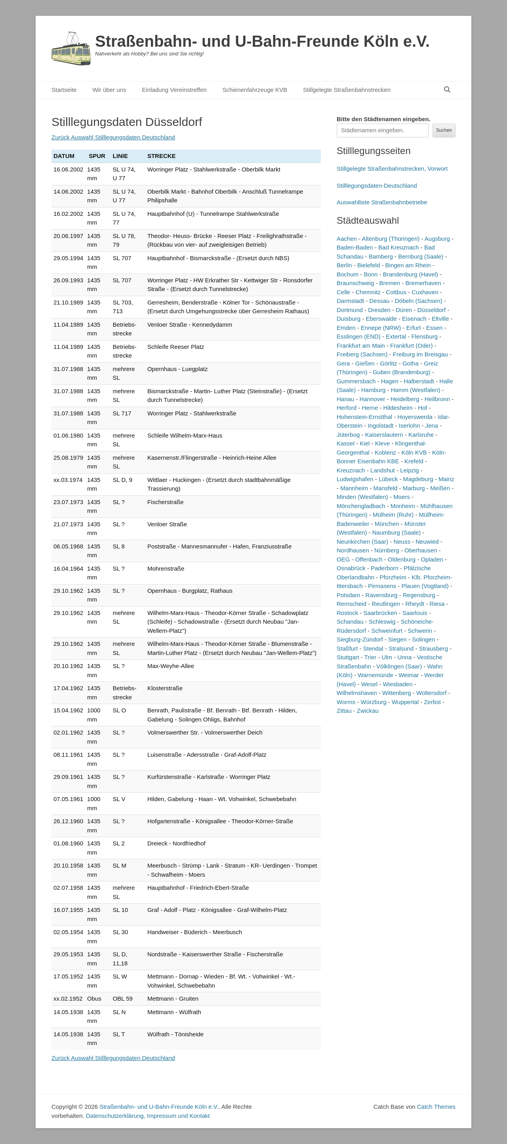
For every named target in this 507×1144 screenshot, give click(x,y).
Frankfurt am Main (361, 345)
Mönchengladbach (361, 506)
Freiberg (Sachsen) (362, 354)
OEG (343, 559)
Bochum (347, 274)
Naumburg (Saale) (396, 532)
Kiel (365, 443)
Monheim (403, 506)
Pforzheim (392, 577)
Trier (370, 657)
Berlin (344, 265)
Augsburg (437, 238)
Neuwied (427, 541)
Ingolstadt (380, 425)
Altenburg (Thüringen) (390, 238)
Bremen (389, 283)
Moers (401, 496)
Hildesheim (398, 407)
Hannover (372, 399)
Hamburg (373, 389)
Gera (343, 363)
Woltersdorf (431, 692)
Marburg (414, 488)
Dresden (379, 309)
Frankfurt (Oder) (411, 345)
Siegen (397, 639)
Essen (434, 327)
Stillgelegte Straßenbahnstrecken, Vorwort (392, 168)
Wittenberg (396, 692)
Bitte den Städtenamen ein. (384, 119)
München (387, 523)
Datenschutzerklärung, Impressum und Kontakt (148, 1115)
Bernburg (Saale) (420, 256)
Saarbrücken (380, 612)
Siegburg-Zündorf (360, 639)
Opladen (432, 559)
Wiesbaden (397, 684)
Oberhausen (420, 550)
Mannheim (354, 488)
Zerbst (432, 702)
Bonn (370, 274)
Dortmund (350, 309)
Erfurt (413, 327)
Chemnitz (368, 292)
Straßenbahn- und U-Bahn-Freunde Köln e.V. (262, 41)
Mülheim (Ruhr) (393, 514)
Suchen (444, 130)
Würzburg (374, 702)
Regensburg (419, 595)
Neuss (401, 541)
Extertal (396, 336)
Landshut (382, 470)
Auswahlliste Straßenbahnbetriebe (382, 202)
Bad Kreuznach (398, 247)
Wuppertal (405, 702)
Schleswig (382, 621)
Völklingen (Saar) (399, 666)
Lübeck (388, 479)
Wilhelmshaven (357, 692)
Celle (343, 292)
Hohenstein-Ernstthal (364, 416)
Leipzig (409, 470)
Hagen (389, 381)
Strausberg (433, 648)
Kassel (346, 443)
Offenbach (369, 559)
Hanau (345, 399)
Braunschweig (355, 283)
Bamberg (381, 256)
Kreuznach (351, 470)
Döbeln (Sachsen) (418, 300)
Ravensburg (382, 595)
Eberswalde (381, 318)
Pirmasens (382, 585)
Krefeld (413, 461)
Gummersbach (356, 381)
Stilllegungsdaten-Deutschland (377, 185)
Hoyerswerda (414, 416)
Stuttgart (348, 657)
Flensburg (424, 336)
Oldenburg (402, 559)
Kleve (382, 443)
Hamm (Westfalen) (415, 389)
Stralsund (401, 648)
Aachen (347, 238)
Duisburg (348, 318)
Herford (346, 407)
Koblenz (385, 452)
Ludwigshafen (355, 479)
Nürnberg (386, 550)
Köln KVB (414, 452)
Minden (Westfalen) (362, 496)
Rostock (347, 612)
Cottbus (396, 292)
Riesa (436, 603)
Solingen (423, 639)
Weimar (408, 675)
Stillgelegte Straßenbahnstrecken (347, 89)
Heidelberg (405, 399)
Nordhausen (353, 550)
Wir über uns (109, 89)
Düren (404, 309)
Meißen (440, 488)
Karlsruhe (421, 434)
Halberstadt (419, 381)
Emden (346, 327)
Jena (431, 425)
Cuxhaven (425, 292)
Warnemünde (375, 675)
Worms (346, 702)
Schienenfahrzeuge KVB (255, 89)
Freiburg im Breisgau (420, 354)
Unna (404, 657)
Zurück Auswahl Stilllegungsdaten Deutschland (113, 137)
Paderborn (384, 568)
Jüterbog (348, 434)
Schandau (350, 621)
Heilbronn (437, 399)
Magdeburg (418, 479)
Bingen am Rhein (408, 265)
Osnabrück (351, 568)
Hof (422, 407)
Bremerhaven (423, 283)
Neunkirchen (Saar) (362, 541)
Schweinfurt (387, 630)
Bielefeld (368, 265)
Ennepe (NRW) (381, 327)
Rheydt (414, 603)
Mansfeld (386, 488)
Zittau (344, 710)
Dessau (380, 300)
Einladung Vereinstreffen (174, 89)
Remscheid (351, 603)
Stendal (373, 648)
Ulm (386, 657)
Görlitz (388, 363)
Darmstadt (350, 300)
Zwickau (368, 710)
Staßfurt (347, 648)
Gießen (365, 363)
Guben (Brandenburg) (402, 372)
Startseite (63, 89)
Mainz (446, 479)
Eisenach (414, 318)
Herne (370, 407)
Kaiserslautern (384, 434)
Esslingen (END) (359, 336)
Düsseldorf (431, 309)
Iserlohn (409, 425)
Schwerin (420, 630)
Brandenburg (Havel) (410, 274)
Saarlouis (414, 612)
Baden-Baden (355, 247)
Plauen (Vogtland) (424, 585)
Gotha (410, 363)
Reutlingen (386, 603)
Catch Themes (436, 1106)
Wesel (369, 684)
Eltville (440, 318)
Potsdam (348, 595)
